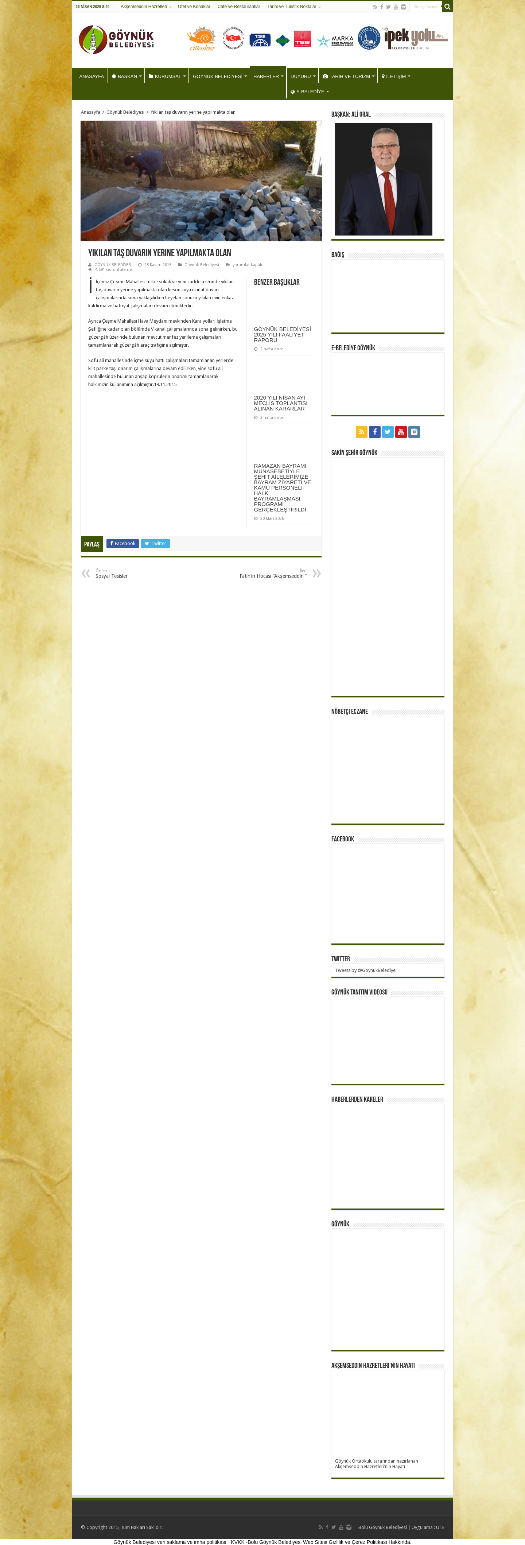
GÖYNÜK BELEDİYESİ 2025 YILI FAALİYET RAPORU (282, 334)
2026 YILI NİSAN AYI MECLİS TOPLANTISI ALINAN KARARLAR (281, 403)
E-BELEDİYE (307, 91)
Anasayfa (90, 112)
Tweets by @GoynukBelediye (365, 970)
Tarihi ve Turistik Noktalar (292, 6)
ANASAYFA (91, 76)
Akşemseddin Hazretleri (144, 6)
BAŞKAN (124, 76)
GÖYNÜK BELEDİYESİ (217, 76)
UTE (440, 1527)
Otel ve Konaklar (194, 6)
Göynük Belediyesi (125, 112)
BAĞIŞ (337, 255)
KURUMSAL (165, 76)
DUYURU (301, 76)
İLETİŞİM (394, 76)
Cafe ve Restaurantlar (239, 6)
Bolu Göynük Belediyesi (382, 1527)
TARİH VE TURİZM (346, 76)
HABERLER (266, 76)
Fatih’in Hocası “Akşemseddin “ (269, 573)
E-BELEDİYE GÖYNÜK (353, 348)
